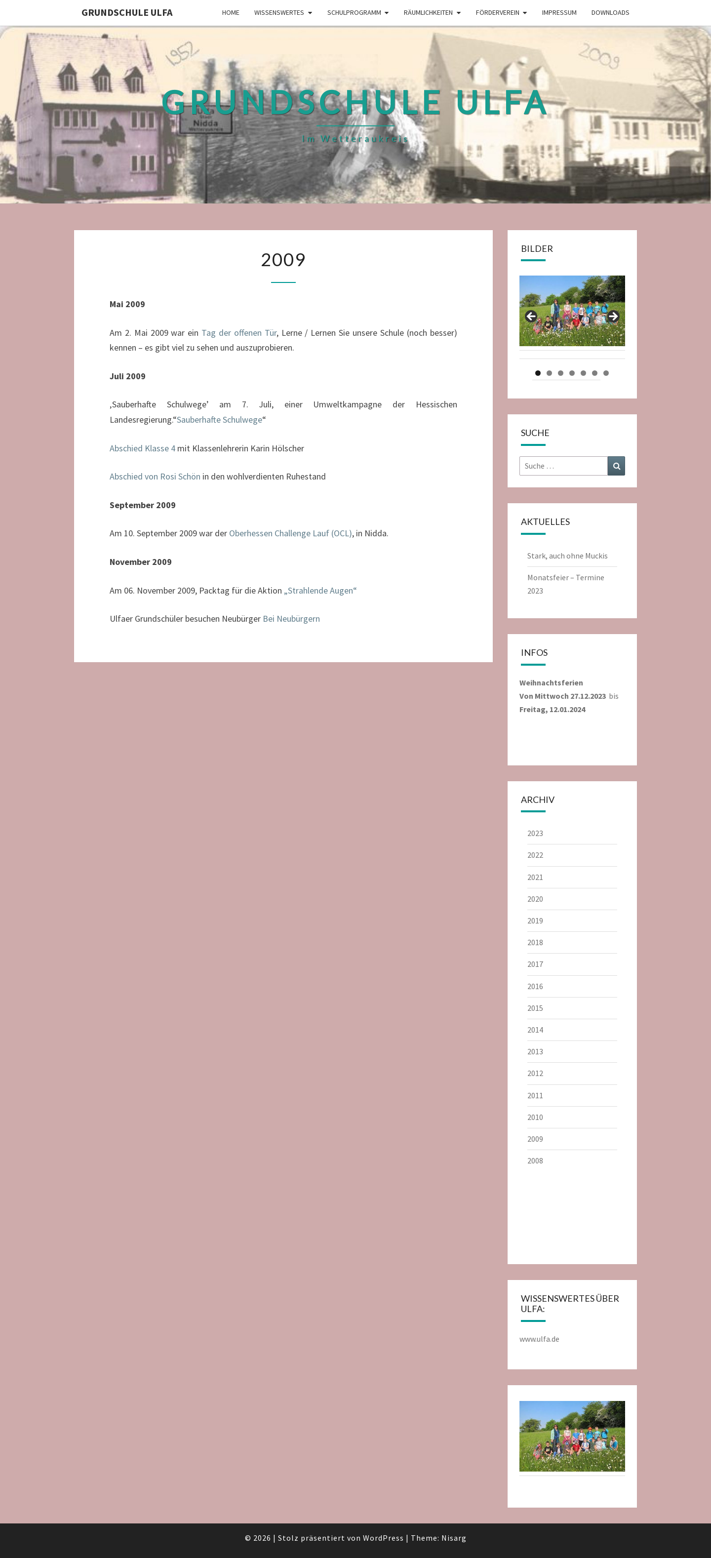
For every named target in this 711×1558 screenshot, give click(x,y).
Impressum (559, 12)
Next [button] (612, 317)
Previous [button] (531, 317)
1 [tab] (538, 373)
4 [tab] (572, 373)
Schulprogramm (354, 12)
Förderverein (497, 12)
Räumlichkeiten (428, 12)
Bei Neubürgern (291, 618)
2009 (535, 1139)
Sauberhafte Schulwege (219, 419)
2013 (535, 1051)
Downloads (611, 12)
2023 (535, 833)
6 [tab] (594, 373)
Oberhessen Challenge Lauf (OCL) (290, 533)
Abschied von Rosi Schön (155, 476)
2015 (535, 1008)
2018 (535, 942)
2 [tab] (549, 373)
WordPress (383, 1538)
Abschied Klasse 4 (142, 448)
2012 (535, 1073)
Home (230, 12)
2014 (535, 1030)
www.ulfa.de (539, 1339)
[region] (572, 319)
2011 (535, 1095)
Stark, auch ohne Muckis (567, 555)
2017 (535, 964)
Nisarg (454, 1538)
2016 (535, 986)
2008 (535, 1160)
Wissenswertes (279, 12)
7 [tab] (606, 373)
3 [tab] (560, 373)
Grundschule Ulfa (126, 12)
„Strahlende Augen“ (320, 590)
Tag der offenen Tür (238, 332)
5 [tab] (583, 373)
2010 (535, 1117)
